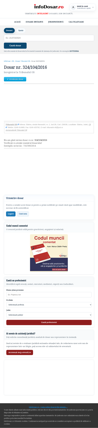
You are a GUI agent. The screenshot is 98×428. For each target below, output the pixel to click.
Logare (11, 214)
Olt (13, 61)
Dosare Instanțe (34, 22)
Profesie (9, 300)
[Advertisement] (49, 102)
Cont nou (23, 214)
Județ (8, 310)
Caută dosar (15, 46)
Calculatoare (76, 22)
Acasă (17, 22)
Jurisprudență (56, 22)
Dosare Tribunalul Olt (23, 61)
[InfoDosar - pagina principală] (49, 6)
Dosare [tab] (9, 30)
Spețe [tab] (21, 30)
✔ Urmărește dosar (15, 79)
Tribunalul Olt (12, 125)
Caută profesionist (49, 322)
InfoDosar (7, 61)
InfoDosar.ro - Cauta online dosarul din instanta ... (48, 407)
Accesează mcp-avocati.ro (19, 352)
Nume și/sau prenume (15, 290)
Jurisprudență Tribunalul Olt (16, 130)
